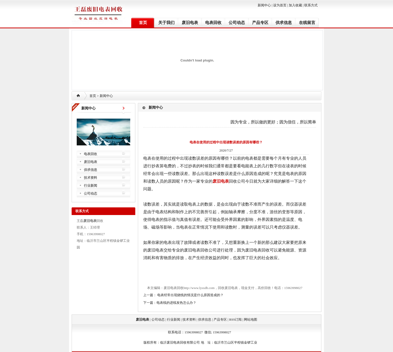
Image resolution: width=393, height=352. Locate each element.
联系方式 (311, 5)
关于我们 (166, 22)
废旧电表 (190, 22)
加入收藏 (295, 5)
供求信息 (284, 22)
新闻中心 (264, 5)
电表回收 (213, 22)
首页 (143, 22)
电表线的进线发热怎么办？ (176, 303)
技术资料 (90, 178)
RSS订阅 (235, 319)
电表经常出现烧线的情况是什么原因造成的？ (190, 295)
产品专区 (260, 22)
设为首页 (279, 5)
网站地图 (250, 319)
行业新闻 (90, 185)
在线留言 (307, 22)
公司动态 (237, 22)
